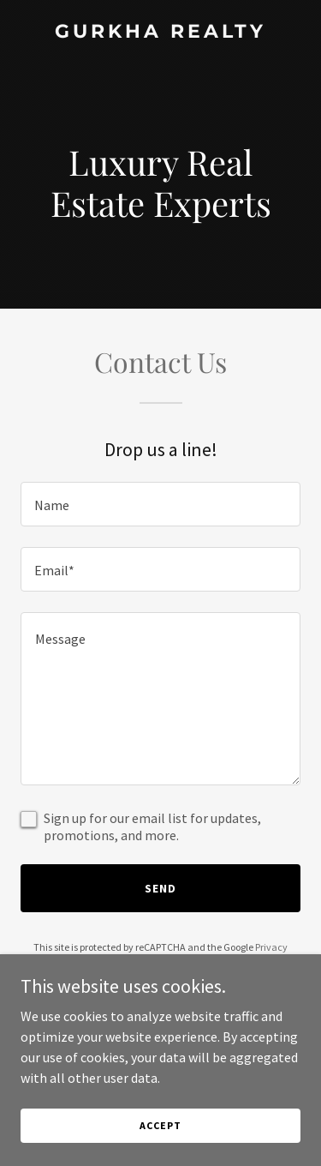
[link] (160, 32)
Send (160, 888)
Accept (160, 1125)
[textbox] (160, 504)
